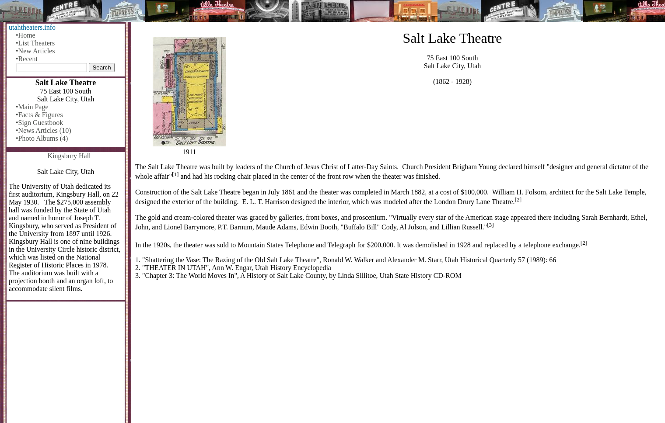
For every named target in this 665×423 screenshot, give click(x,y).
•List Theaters (35, 43)
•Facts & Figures (39, 114)
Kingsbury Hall (69, 155)
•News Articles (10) (43, 130)
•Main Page (32, 107)
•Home (25, 35)
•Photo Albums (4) (42, 138)
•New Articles (35, 51)
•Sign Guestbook (39, 122)
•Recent (27, 58)
